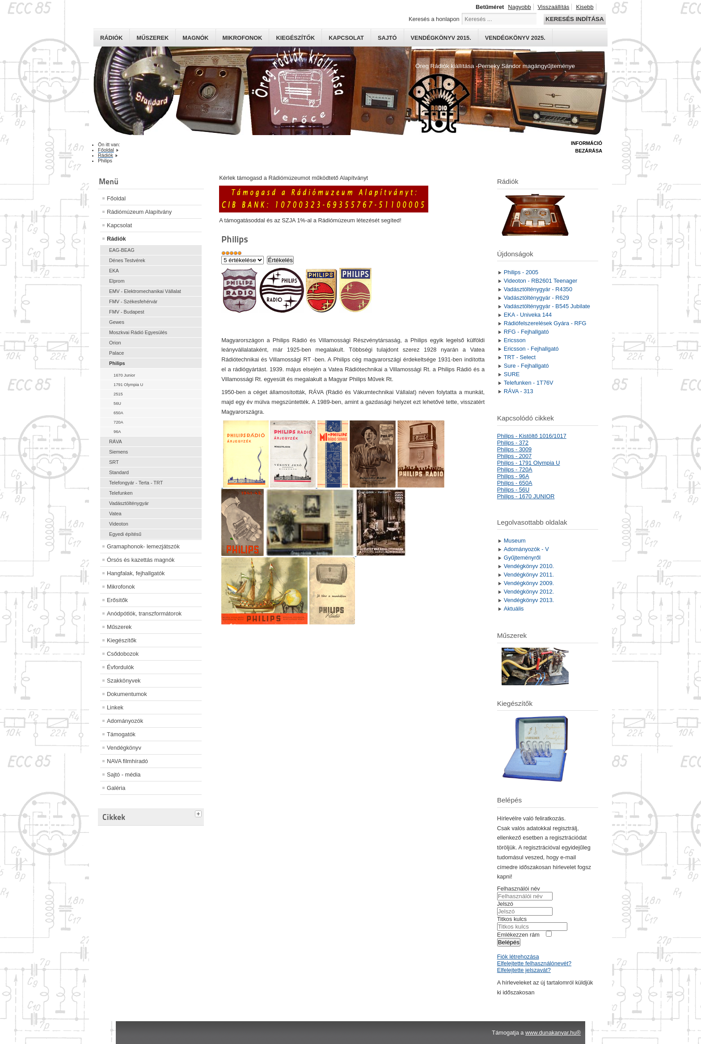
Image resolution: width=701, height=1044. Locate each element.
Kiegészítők (295, 37)
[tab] (199, 812)
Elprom (116, 281)
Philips (117, 363)
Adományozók (125, 720)
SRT (114, 462)
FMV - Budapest (126, 311)
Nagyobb (519, 7)
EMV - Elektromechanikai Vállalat (145, 291)
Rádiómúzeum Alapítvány (139, 211)
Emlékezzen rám (518, 934)
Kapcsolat (346, 37)
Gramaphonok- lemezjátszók (143, 546)
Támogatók (121, 734)
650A (118, 413)
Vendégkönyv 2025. (515, 37)
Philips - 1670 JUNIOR (526, 496)
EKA (114, 270)
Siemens (118, 451)
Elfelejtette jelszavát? (524, 970)
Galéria (116, 788)
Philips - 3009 (514, 449)
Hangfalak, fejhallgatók (136, 573)
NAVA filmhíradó (127, 761)
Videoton (118, 523)
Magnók (195, 37)
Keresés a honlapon (434, 19)
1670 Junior (124, 375)
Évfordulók (120, 667)
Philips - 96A (513, 476)
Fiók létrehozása (518, 956)
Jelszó (505, 903)
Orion (115, 342)
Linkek (115, 707)
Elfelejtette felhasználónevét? (534, 963)
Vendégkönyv (124, 747)
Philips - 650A (514, 483)
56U (117, 403)
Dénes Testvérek (127, 260)
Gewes (116, 322)
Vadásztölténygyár (129, 503)
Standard (119, 472)
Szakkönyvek (123, 680)
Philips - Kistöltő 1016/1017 (531, 436)
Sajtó (387, 37)
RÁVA (115, 441)
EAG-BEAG (122, 250)
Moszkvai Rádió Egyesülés (138, 332)
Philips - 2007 (514, 456)
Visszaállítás (554, 7)
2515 (118, 394)
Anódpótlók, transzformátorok (144, 613)
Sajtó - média (123, 774)
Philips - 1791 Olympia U (528, 462)
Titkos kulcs (512, 919)
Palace (116, 353)
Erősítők (117, 600)
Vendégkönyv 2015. (441, 37)
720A (118, 422)
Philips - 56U (513, 489)
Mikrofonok (242, 37)
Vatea (115, 513)
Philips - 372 (512, 442)
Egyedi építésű (125, 534)
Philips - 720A (514, 469)
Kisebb (584, 7)
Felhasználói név (518, 888)
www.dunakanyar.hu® (553, 1032)
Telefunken (121, 493)
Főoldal (116, 198)
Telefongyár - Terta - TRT (136, 482)
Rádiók (111, 37)
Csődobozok (123, 653)
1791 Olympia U (128, 384)
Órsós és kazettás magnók (141, 559)
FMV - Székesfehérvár (133, 301)
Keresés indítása (574, 19)
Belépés (508, 942)
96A (117, 431)
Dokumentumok (127, 694)
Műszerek (152, 37)
